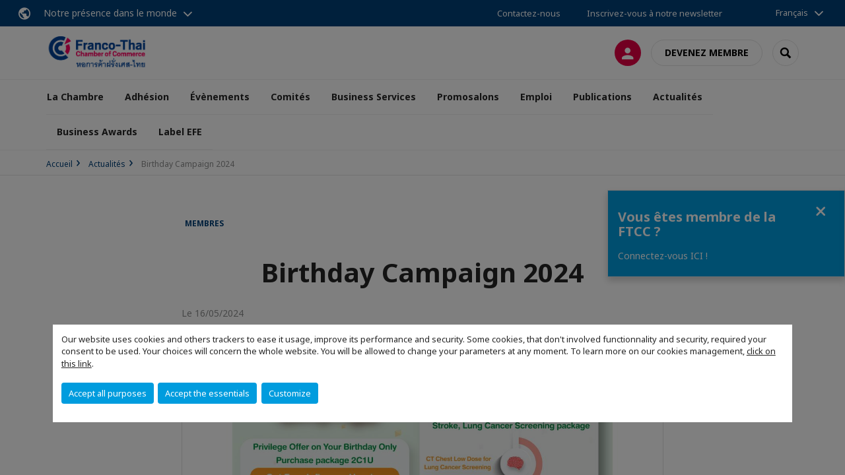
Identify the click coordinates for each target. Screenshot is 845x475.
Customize (290, 393)
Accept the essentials (207, 393)
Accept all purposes (108, 393)
